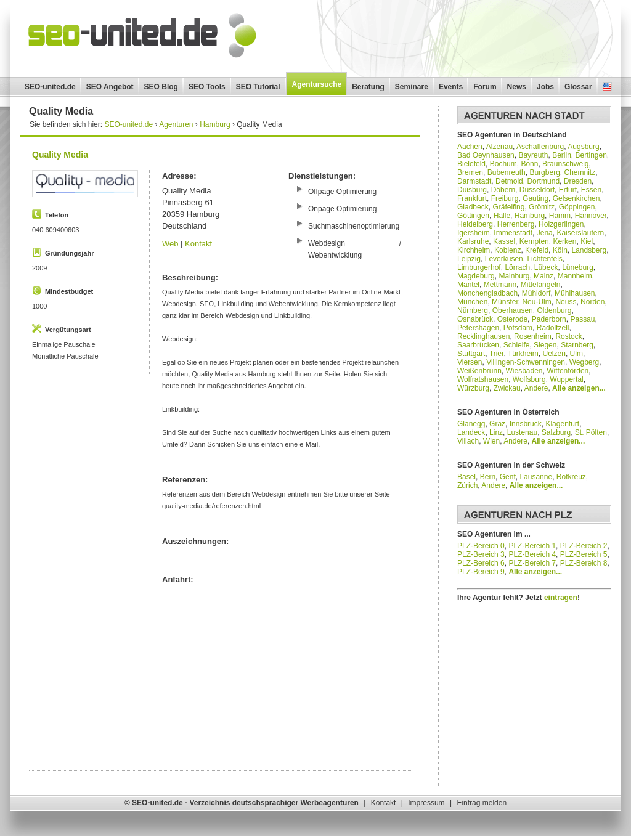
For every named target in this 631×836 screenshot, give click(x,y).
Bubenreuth (506, 172)
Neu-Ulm (536, 302)
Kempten (534, 241)
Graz (497, 424)
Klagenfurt (562, 424)
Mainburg (514, 276)
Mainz (543, 276)
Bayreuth (533, 155)
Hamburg (530, 215)
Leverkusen (504, 258)
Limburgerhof (479, 267)
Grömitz (542, 207)
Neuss (565, 302)
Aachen (469, 146)
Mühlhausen (575, 293)
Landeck (471, 432)
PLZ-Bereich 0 (481, 546)
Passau (582, 319)
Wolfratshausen (482, 379)
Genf (508, 477)
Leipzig (469, 258)
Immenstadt (513, 233)
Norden (592, 302)
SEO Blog (161, 87)
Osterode (512, 319)
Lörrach (517, 267)
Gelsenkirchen (576, 198)
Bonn (529, 164)
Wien (491, 441)
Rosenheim (533, 336)
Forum (484, 87)
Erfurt (568, 189)
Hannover (590, 215)
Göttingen (473, 215)
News (516, 87)
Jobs (545, 87)
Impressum (426, 802)
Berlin (561, 155)
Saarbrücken (478, 345)
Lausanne (535, 477)
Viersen (469, 362)
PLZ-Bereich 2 (584, 546)
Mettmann (500, 284)
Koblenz (507, 250)
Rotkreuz (571, 477)
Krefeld (536, 250)
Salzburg (556, 432)
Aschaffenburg (540, 146)
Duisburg (472, 189)
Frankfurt (472, 198)
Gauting (535, 198)
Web (170, 243)
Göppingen (577, 207)
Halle (502, 215)
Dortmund (543, 181)
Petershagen (478, 327)
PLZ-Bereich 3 (481, 554)
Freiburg (505, 198)
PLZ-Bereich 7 (532, 563)
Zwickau (507, 388)
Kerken (564, 241)
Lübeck (546, 267)
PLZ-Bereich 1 (532, 546)
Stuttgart (471, 353)
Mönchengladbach (487, 293)
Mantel (468, 284)
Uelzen (554, 353)
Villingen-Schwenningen (525, 362)
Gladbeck (473, 207)
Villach (468, 441)
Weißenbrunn (479, 371)
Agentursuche (317, 84)
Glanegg (471, 424)
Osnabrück (475, 319)
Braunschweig (565, 164)
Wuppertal (566, 379)
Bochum (503, 164)
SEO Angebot (110, 87)
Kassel (504, 241)
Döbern (503, 189)
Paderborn (549, 319)
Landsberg (588, 250)
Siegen (545, 345)
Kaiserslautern (580, 233)
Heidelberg (475, 224)
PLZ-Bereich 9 (481, 571)
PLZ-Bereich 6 (481, 563)
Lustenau (522, 432)
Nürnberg (472, 310)
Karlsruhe (473, 241)
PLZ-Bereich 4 (532, 554)
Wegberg (584, 362)
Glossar (578, 87)
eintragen (560, 597)
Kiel (586, 241)
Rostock (568, 336)
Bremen (470, 172)
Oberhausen (512, 310)
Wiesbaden (524, 371)
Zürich (467, 485)
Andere (536, 388)
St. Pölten (591, 432)
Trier (496, 353)
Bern (487, 477)
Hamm (560, 215)
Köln (560, 250)
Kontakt (198, 243)
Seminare (411, 87)
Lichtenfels (544, 258)
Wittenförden (567, 371)
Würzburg (473, 388)
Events (451, 87)
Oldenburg (554, 310)
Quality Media (60, 155)
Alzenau (499, 146)
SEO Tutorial (258, 87)
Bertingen (590, 155)
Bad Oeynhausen (486, 155)
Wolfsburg (529, 379)
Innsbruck (526, 424)
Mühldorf (536, 293)
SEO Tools (207, 87)
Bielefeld (471, 164)
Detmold (509, 181)
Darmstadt (474, 181)
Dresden (578, 181)
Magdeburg (476, 276)
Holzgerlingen (561, 224)
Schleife (516, 345)
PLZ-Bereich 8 (584, 563)
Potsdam (517, 327)
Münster (505, 302)
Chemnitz (579, 172)
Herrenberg (516, 224)
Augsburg (583, 146)
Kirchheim (473, 250)
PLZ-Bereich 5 (584, 554)
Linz (496, 432)
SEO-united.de (50, 87)
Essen (591, 189)
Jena (545, 233)
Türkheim (523, 353)
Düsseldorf (537, 189)
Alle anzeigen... (579, 388)
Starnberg (577, 345)
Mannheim (575, 276)
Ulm (576, 353)
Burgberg (544, 172)
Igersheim (473, 233)
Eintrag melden (482, 802)
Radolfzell (553, 327)
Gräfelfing (508, 207)
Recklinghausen (483, 336)
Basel (466, 477)
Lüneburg (577, 267)
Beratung (368, 87)
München (472, 302)
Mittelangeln (541, 284)
